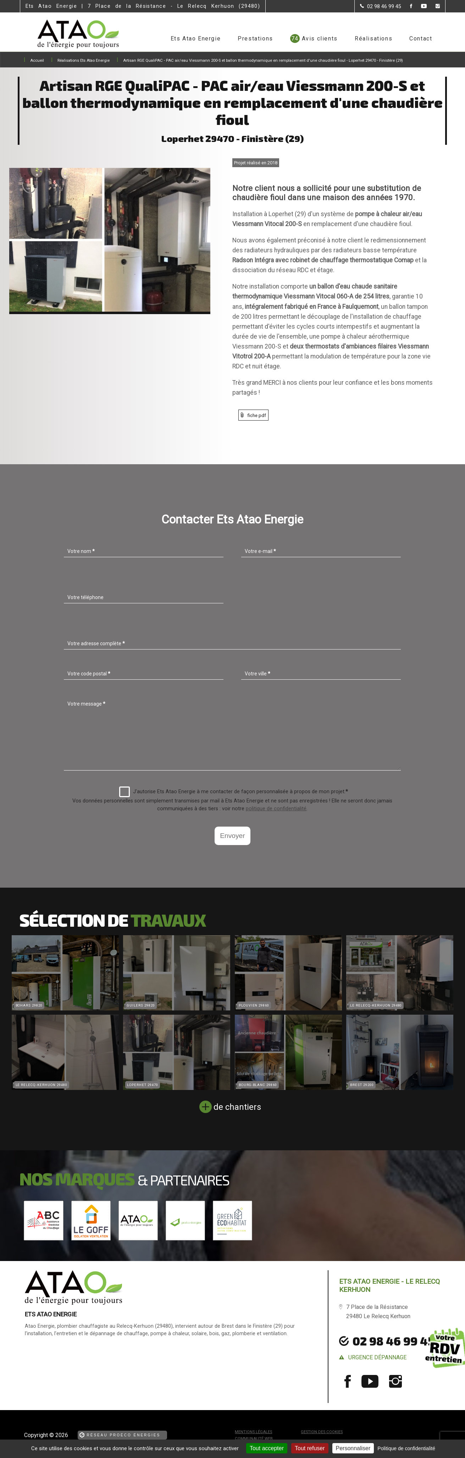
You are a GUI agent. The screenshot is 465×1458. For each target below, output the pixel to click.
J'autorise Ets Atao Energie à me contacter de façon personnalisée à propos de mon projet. (233, 791)
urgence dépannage (377, 1357)
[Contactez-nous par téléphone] (380, 6)
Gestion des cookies (322, 1432)
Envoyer (232, 835)
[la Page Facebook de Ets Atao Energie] (406, 7)
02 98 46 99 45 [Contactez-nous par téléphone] (393, 1341)
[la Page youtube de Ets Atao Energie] (419, 7)
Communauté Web (254, 1438)
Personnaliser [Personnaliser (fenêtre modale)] (353, 1448)
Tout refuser (310, 1448)
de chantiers (237, 1107)
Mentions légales (253, 1432)
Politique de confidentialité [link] (406, 1448)
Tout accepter (267, 1448)
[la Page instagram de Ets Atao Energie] (433, 7)
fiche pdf (257, 415)
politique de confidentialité (276, 809)
